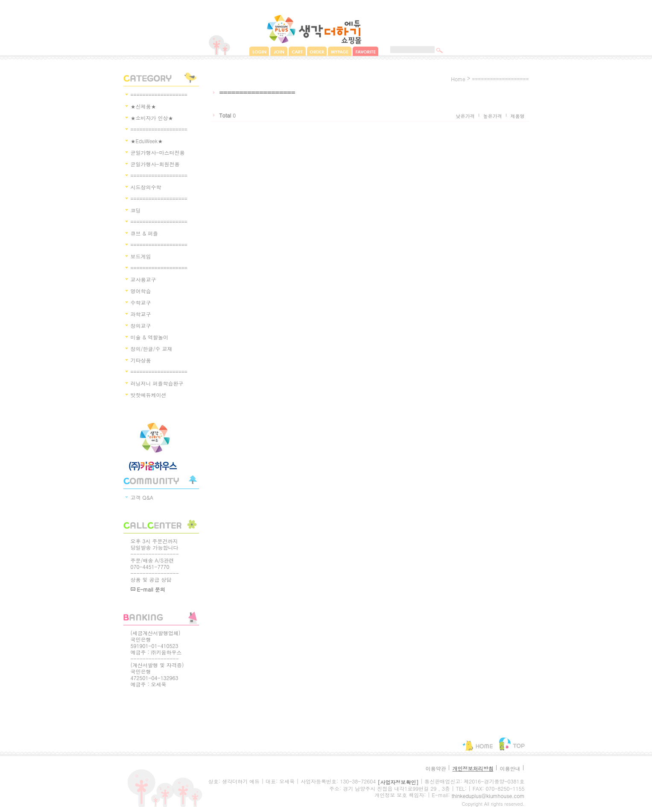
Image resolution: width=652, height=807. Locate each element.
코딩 (136, 210)
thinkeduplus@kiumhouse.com (488, 795)
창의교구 (141, 325)
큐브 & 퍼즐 (144, 233)
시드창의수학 (146, 187)
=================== (159, 94)
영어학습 (141, 291)
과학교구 (141, 314)
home (458, 78)
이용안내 (510, 768)
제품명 (518, 116)
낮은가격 (465, 116)
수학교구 (141, 302)
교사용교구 (143, 279)
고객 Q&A (142, 497)
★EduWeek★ (147, 140)
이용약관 (435, 768)
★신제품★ (143, 106)
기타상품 (141, 360)
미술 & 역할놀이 (150, 337)
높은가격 (492, 116)
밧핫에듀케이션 (149, 394)
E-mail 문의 (148, 589)
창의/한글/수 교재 (152, 348)
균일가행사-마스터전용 (158, 152)
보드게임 (141, 256)
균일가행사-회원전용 (155, 164)
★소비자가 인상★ (152, 117)
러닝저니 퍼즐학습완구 (157, 383)
